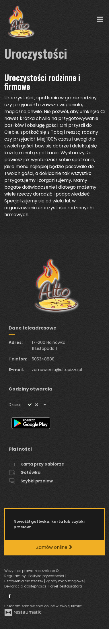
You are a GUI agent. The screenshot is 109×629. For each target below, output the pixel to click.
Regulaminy (15, 575)
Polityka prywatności (46, 575)
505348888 (43, 359)
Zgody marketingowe (65, 581)
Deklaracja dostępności (25, 586)
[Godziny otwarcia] (44, 405)
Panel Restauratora (65, 586)
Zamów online (54, 547)
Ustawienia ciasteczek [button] (24, 581)
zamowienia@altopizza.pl (57, 369)
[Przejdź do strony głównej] (19, 22)
